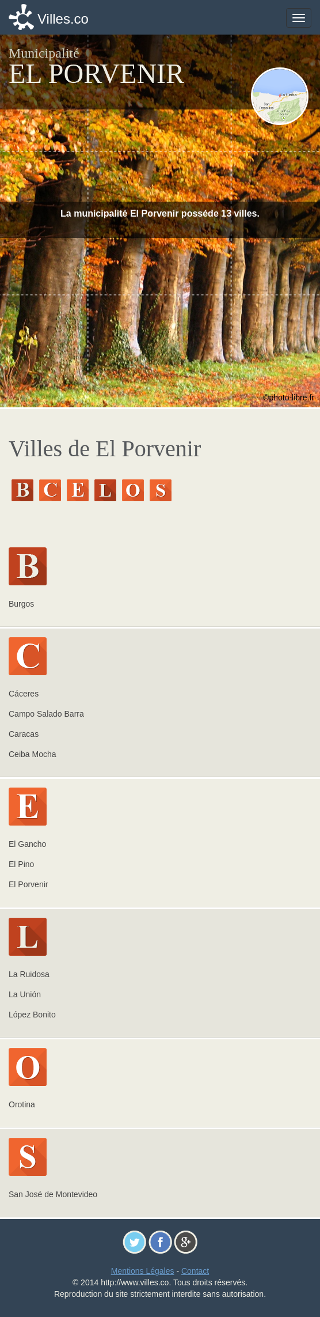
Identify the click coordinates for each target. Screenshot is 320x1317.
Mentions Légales (142, 1271)
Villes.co (63, 19)
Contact (195, 1271)
